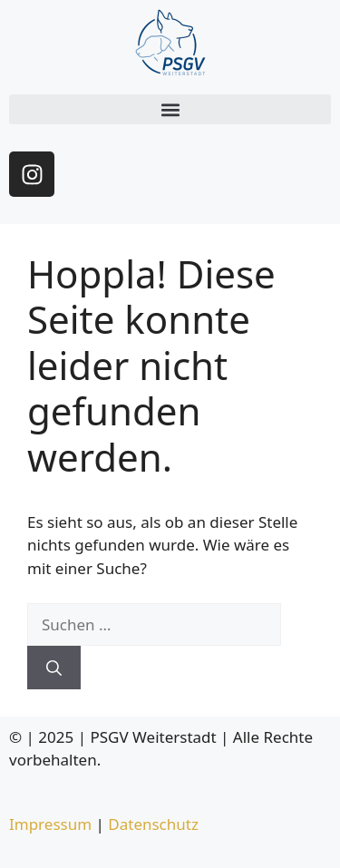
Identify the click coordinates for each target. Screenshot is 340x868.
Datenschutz (153, 824)
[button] (170, 109)
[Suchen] (54, 667)
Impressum (50, 824)
